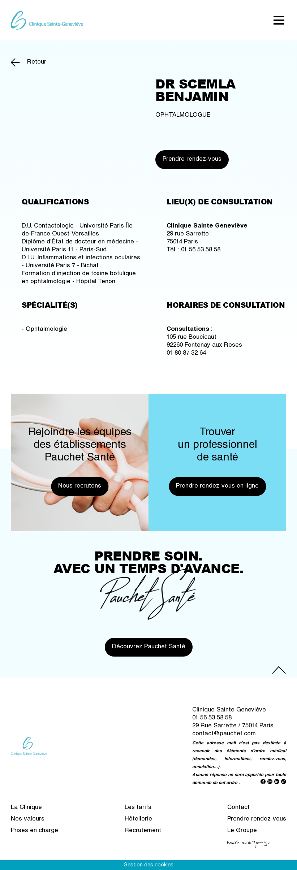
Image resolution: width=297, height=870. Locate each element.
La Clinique (26, 808)
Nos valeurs (27, 819)
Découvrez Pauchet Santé (148, 647)
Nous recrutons (79, 486)
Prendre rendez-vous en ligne (217, 486)
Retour (36, 62)
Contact (238, 808)
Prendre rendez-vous (192, 159)
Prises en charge (34, 831)
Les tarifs (138, 808)
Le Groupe (242, 831)
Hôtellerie (138, 819)
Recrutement (143, 831)
